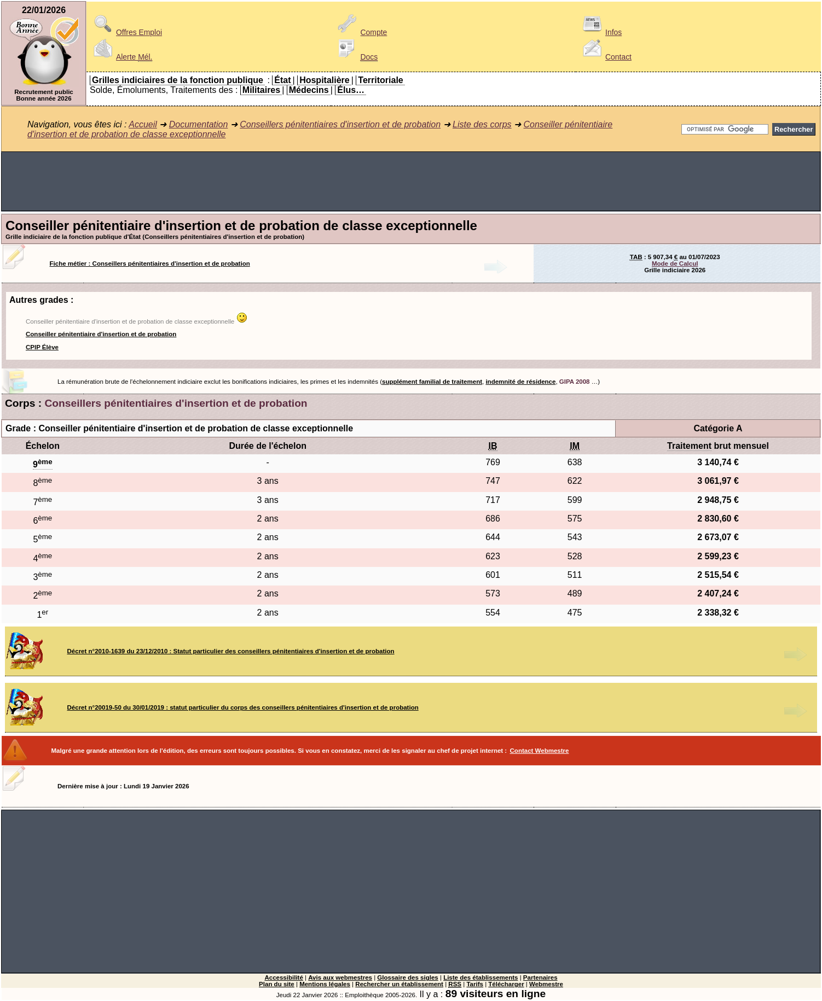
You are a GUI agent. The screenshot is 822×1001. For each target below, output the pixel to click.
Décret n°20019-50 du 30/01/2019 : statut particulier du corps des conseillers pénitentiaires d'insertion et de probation (243, 707)
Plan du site (276, 984)
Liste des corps (482, 124)
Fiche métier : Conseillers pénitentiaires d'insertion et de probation (150, 263)
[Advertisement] (411, 181)
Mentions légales (324, 984)
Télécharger (506, 984)
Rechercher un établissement (399, 984)
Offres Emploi (126, 32)
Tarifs (474, 984)
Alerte (121, 56)
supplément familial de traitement (432, 381)
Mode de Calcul (675, 263)
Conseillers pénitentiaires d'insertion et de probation (340, 124)
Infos (600, 32)
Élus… (350, 90)
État (282, 80)
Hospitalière (324, 80)
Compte (360, 32)
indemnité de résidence (520, 381)
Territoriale (380, 80)
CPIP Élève (42, 347)
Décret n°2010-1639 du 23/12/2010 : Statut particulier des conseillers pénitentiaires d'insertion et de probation (231, 651)
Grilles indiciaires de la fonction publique (177, 80)
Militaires (261, 90)
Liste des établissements (480, 977)
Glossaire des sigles (407, 977)
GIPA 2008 (574, 381)
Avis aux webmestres (340, 977)
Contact (605, 56)
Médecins (309, 90)
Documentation (198, 124)
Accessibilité (283, 977)
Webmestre (546, 984)
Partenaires (540, 977)
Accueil (143, 124)
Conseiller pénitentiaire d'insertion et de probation (101, 334)
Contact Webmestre (539, 750)
